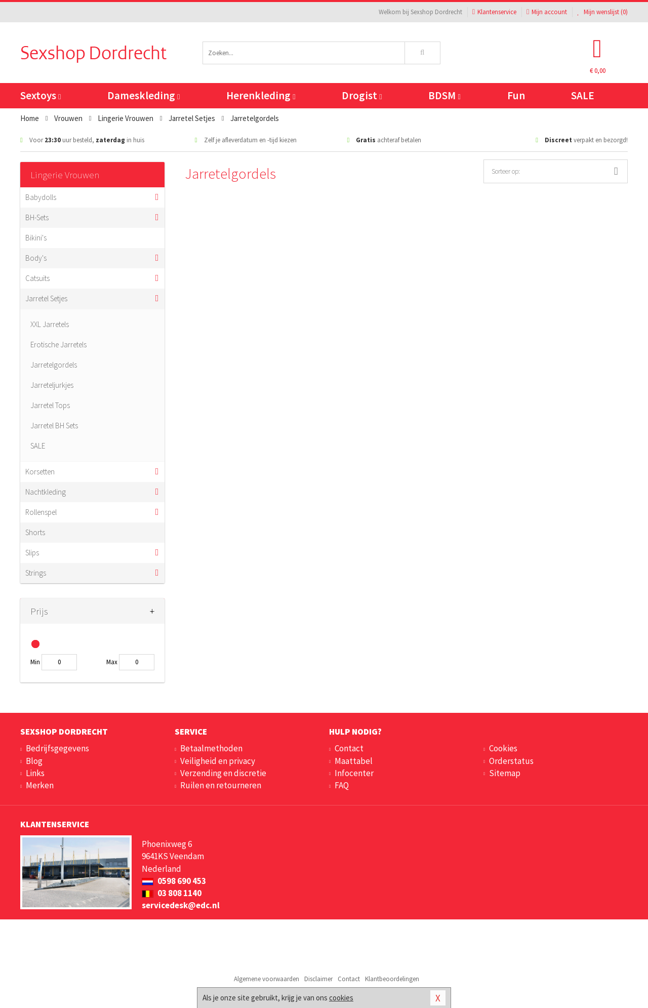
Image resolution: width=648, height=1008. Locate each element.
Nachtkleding (45, 492)
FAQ (342, 785)
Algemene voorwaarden (266, 979)
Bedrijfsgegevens (57, 748)
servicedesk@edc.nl (181, 905)
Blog (34, 761)
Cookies (503, 748)
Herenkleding (260, 95)
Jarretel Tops (50, 405)
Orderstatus (511, 761)
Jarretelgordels (53, 365)
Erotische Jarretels (58, 344)
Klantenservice (494, 12)
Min (35, 662)
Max (111, 662)
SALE (582, 95)
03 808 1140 (171, 893)
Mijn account (546, 12)
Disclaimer (318, 979)
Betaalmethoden (211, 748)
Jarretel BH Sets (54, 425)
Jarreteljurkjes (51, 385)
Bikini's (36, 238)
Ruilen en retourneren (220, 785)
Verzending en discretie (223, 773)
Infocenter (354, 773)
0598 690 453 (174, 880)
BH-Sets (37, 217)
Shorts (35, 532)
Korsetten (40, 471)
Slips (32, 552)
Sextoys (40, 95)
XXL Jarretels (49, 324)
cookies (341, 997)
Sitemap (504, 773)
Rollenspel (41, 512)
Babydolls (40, 197)
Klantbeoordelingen (392, 979)
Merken (40, 785)
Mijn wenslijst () (602, 12)
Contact (349, 748)
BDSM (444, 95)
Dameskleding (143, 95)
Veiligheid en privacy (217, 761)
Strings (35, 573)
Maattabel (354, 761)
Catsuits (37, 278)
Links (35, 773)
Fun (516, 95)
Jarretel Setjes (46, 298)
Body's (36, 258)
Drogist (362, 95)
